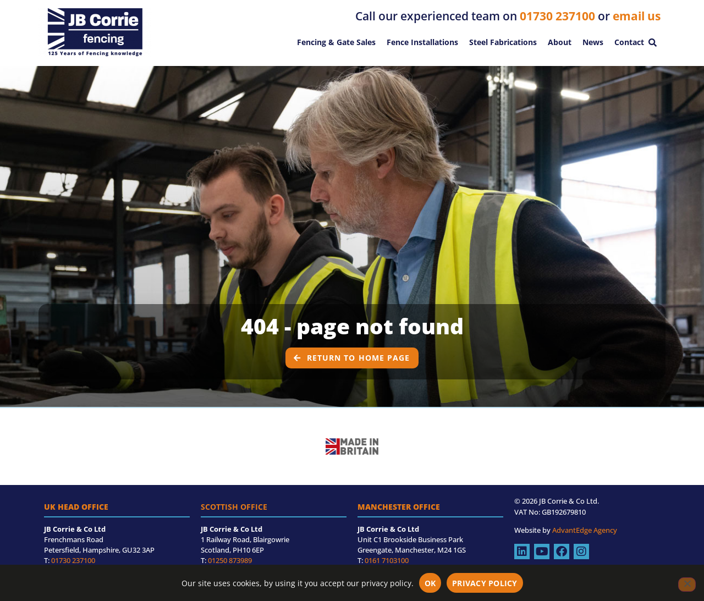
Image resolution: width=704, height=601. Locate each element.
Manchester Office (399, 517)
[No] (687, 584)
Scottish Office (234, 517)
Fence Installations (422, 42)
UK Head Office (76, 517)
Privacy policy (485, 583)
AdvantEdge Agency (584, 541)
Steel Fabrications (503, 42)
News (592, 42)
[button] (652, 42)
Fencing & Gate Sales (336, 42)
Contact (629, 42)
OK (430, 583)
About (559, 42)
